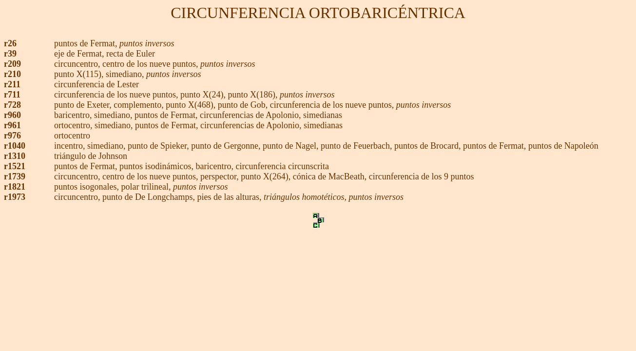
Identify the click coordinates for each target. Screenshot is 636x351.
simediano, (126, 74)
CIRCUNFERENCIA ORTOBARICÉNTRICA (318, 12)
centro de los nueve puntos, (151, 64)
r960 (12, 115)
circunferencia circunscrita (282, 166)
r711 (12, 94)
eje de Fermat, (80, 53)
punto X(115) (77, 74)
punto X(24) (202, 94)
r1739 (14, 176)
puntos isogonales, (87, 187)
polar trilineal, (147, 187)
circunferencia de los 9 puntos (421, 176)
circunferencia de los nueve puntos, (117, 94)
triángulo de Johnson (90, 156)
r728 (12, 105)
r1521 (14, 166)
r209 (12, 64)
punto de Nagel (289, 146)
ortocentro (72, 125)
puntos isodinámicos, (157, 166)
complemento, (140, 105)
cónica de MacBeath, (331, 176)
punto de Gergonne (224, 146)
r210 (12, 74)
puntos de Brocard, (428, 146)
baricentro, (74, 115)
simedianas (322, 115)
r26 (10, 43)
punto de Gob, (244, 105)
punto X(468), (190, 105)
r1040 (14, 146)
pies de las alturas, (230, 197)
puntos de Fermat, (85, 43)
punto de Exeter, (84, 105)
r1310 (14, 156)
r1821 (14, 187)
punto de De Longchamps (147, 197)
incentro (68, 146)
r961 (12, 125)
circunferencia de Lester (96, 84)
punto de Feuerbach (355, 146)
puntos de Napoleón (563, 146)
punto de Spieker (157, 146)
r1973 (14, 197)
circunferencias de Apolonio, (251, 115)
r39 (10, 53)
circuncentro (76, 64)
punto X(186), (253, 94)
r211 (12, 84)
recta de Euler (130, 53)
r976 (12, 135)
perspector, (220, 176)
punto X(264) (265, 176)
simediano (112, 115)
